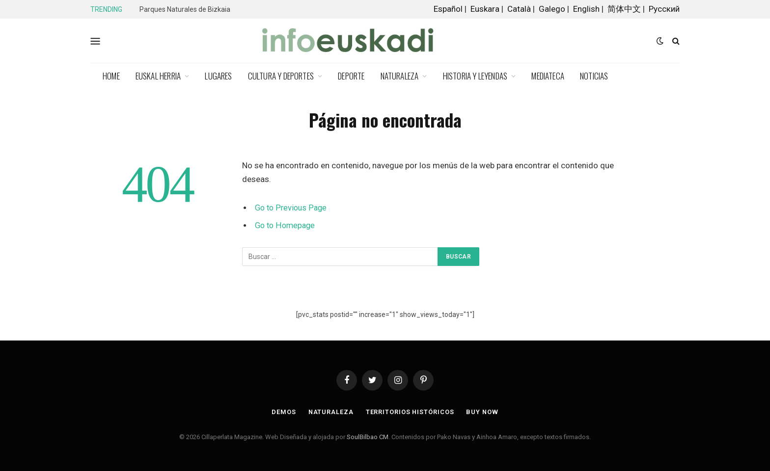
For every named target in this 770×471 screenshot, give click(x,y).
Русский (664, 9)
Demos (283, 412)
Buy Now (483, 412)
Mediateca (547, 76)
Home (111, 76)
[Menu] (95, 41)
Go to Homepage (286, 225)
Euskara (484, 9)
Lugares (218, 76)
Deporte (351, 76)
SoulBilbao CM (367, 437)
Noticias (594, 76)
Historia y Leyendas (475, 76)
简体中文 (624, 9)
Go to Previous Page (292, 207)
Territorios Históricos (409, 412)
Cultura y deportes (281, 76)
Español (448, 9)
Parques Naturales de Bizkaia (184, 9)
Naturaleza (400, 76)
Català (519, 9)
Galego (552, 9)
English (586, 9)
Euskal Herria (158, 76)
